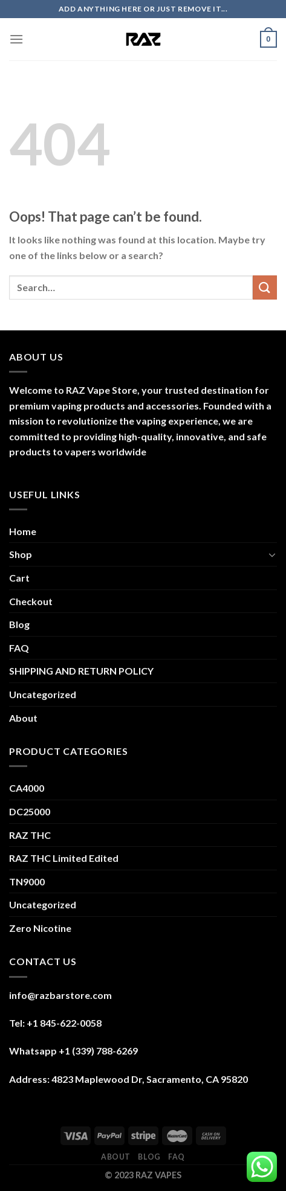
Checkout (31, 601)
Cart (19, 577)
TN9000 (27, 881)
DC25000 (29, 811)
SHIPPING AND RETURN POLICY (81, 670)
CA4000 (26, 788)
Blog (19, 624)
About (23, 718)
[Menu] (16, 39)
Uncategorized (42, 694)
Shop (20, 554)
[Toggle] (272, 554)
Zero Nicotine (40, 928)
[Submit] (265, 287)
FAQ (19, 647)
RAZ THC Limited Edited (64, 858)
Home (22, 531)
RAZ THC (30, 835)
